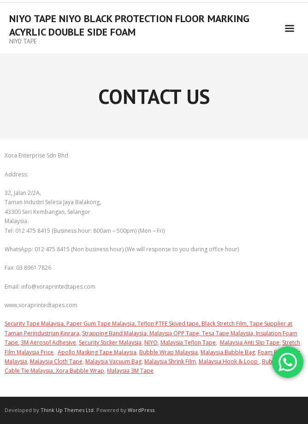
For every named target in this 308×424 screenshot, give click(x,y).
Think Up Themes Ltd (67, 409)
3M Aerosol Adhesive (48, 342)
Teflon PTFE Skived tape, (169, 323)
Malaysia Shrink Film (170, 361)
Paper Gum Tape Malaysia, (101, 323)
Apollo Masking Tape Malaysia (97, 352)
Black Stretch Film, (225, 323)
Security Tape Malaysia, (35, 323)
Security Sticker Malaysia (110, 342)
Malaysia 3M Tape (130, 371)
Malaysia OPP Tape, (175, 333)
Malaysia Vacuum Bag (113, 361)
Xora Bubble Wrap (80, 371)
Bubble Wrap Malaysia (168, 352)
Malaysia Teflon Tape (188, 342)
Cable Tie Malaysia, (30, 371)
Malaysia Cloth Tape (56, 361)
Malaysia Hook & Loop (229, 361)
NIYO (151, 342)
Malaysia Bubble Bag (228, 352)
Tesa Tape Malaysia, (229, 333)
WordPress (141, 409)
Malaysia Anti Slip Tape (249, 342)
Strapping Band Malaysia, (115, 333)
